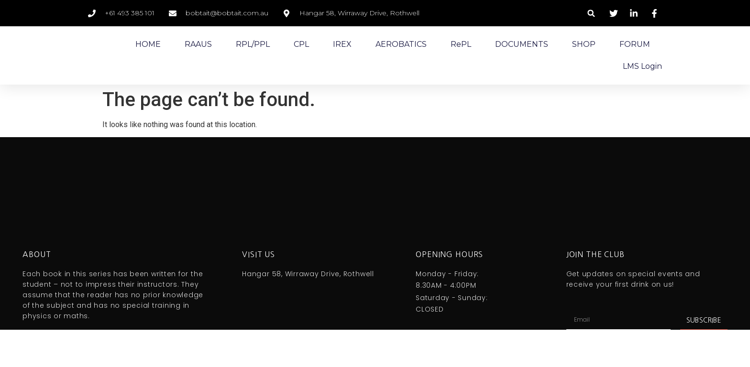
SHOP (584, 44)
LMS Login (642, 66)
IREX (342, 44)
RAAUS (198, 44)
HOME (148, 44)
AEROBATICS (401, 44)
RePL (461, 44)
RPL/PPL (253, 44)
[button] (591, 13)
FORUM (634, 44)
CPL (301, 44)
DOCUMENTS (521, 44)
